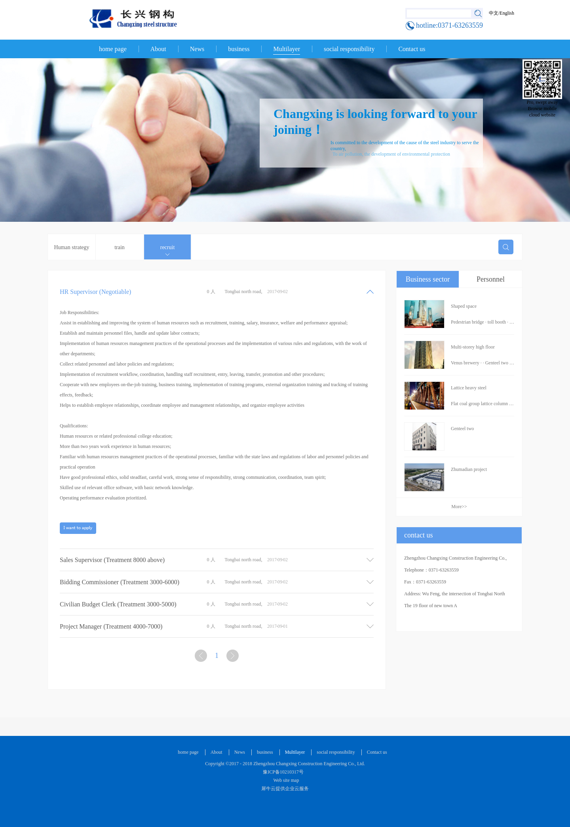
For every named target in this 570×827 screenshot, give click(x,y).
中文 (493, 13)
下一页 (233, 657)
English (507, 13)
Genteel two (462, 428)
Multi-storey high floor (473, 347)
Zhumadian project (469, 469)
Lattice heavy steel (468, 388)
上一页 (201, 657)
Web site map (285, 780)
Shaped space (464, 306)
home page (113, 49)
